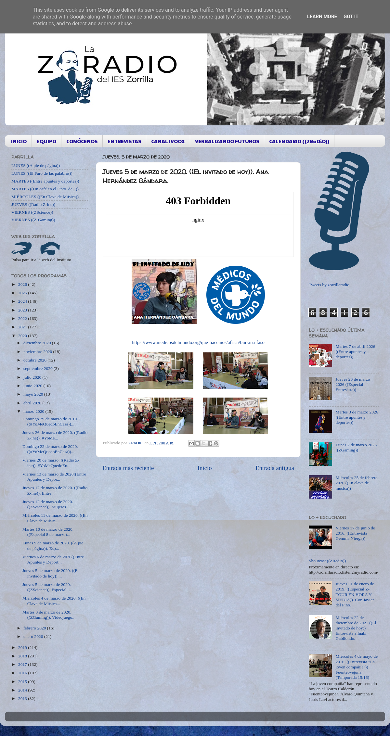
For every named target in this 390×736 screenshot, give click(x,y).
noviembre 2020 (38, 351)
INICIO (19, 141)
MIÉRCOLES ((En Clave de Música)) (45, 196)
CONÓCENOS (82, 141)
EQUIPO (46, 141)
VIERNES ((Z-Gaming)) (33, 219)
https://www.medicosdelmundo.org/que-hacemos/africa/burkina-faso (198, 342)
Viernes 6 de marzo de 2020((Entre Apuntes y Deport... (53, 559)
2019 (23, 647)
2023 (23, 310)
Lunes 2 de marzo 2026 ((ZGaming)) (356, 447)
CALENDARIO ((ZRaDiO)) (299, 141)
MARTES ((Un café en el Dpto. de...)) (45, 188)
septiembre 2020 (38, 368)
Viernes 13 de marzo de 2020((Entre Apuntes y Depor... (54, 477)
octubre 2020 (35, 360)
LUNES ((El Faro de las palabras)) (41, 173)
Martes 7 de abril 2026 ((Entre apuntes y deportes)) (355, 351)
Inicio (205, 467)
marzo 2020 (34, 411)
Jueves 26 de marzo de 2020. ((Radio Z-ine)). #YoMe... (55, 435)
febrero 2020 (35, 628)
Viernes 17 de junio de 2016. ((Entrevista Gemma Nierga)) (355, 533)
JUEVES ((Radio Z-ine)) (33, 204)
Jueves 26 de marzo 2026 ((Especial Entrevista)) (352, 384)
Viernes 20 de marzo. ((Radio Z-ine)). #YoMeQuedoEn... (50, 463)
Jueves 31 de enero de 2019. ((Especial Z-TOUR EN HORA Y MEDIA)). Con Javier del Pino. (354, 594)
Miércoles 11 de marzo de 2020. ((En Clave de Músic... (55, 518)
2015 (23, 681)
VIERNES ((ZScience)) (32, 212)
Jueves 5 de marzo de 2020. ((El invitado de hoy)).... (50, 573)
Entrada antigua (274, 467)
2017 (23, 664)
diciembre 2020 (37, 342)
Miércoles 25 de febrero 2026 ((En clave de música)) (356, 482)
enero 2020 (33, 636)
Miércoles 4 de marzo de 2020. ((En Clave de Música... (54, 601)
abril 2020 (33, 402)
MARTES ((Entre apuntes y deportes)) (45, 181)
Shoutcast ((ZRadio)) (327, 560)
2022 (23, 318)
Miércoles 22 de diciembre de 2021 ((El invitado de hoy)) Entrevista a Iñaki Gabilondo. (355, 628)
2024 (23, 301)
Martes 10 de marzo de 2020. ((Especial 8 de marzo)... (47, 532)
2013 (23, 698)
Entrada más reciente (128, 467)
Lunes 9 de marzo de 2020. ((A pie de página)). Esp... (52, 545)
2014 (23, 690)
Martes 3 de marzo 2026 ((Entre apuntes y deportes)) (356, 417)
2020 (23, 335)
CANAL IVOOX (168, 141)
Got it (351, 16)
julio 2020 (33, 377)
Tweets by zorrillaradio (329, 284)
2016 (23, 672)
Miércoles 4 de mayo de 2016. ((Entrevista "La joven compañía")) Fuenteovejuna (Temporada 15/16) (356, 667)
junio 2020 (33, 385)
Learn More (322, 16)
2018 (23, 656)
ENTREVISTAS (124, 141)
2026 (23, 284)
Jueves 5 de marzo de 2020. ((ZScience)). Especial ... (46, 587)
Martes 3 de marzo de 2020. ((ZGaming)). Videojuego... (49, 615)
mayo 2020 (33, 394)
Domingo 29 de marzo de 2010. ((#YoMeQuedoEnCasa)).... (50, 421)
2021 (23, 326)
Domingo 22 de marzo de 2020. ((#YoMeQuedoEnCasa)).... (50, 449)
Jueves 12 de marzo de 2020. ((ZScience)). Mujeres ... (47, 504)
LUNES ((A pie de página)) (35, 165)
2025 (23, 292)
